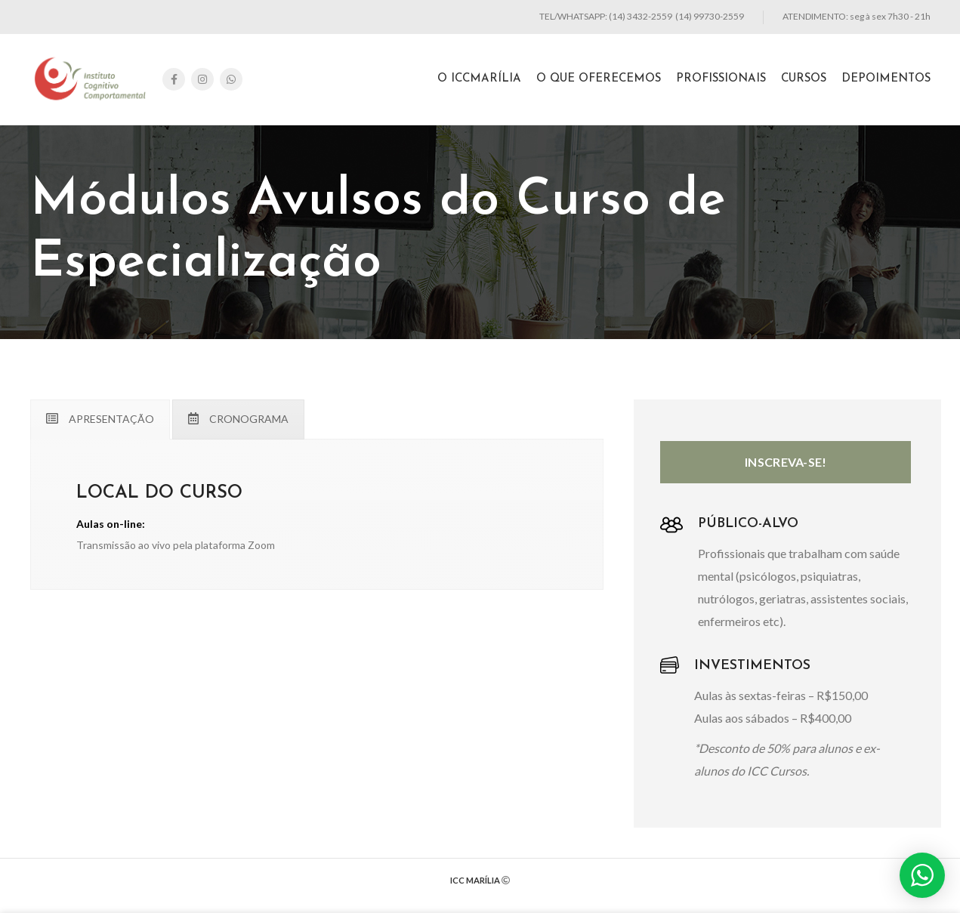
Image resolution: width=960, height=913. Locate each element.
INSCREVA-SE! (786, 462)
